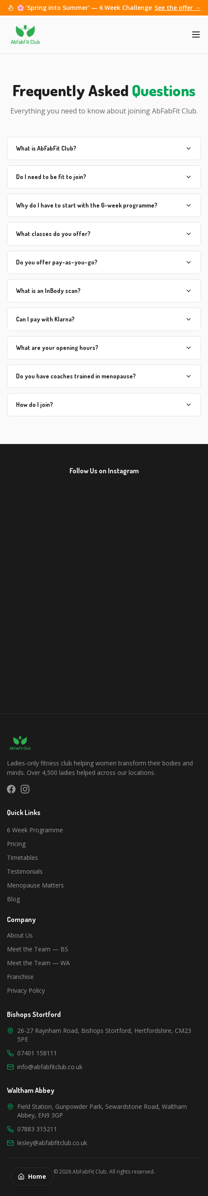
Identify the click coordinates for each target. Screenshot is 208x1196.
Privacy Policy (26, 990)
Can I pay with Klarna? (104, 319)
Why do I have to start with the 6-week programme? (104, 205)
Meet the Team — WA (38, 963)
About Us (20, 935)
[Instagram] (25, 789)
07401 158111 (37, 1053)
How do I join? (104, 404)
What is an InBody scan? (104, 290)
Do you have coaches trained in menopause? (104, 376)
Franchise (20, 977)
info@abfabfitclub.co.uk (49, 1067)
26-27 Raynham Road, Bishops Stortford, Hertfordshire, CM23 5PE (104, 1034)
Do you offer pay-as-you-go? (104, 262)
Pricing (16, 844)
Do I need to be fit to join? (104, 176)
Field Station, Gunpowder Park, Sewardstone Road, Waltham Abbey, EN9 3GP (102, 1110)
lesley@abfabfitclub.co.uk (52, 1143)
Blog (13, 899)
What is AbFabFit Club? (104, 148)
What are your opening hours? (104, 347)
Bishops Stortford (34, 1014)
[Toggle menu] (196, 34)
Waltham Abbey (30, 1090)
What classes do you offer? (104, 233)
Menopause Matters (35, 885)
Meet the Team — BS (37, 949)
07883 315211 (37, 1129)
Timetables (22, 857)
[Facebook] (11, 789)
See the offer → (177, 7)
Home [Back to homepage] (32, 1176)
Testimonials (25, 871)
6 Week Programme (35, 830)
